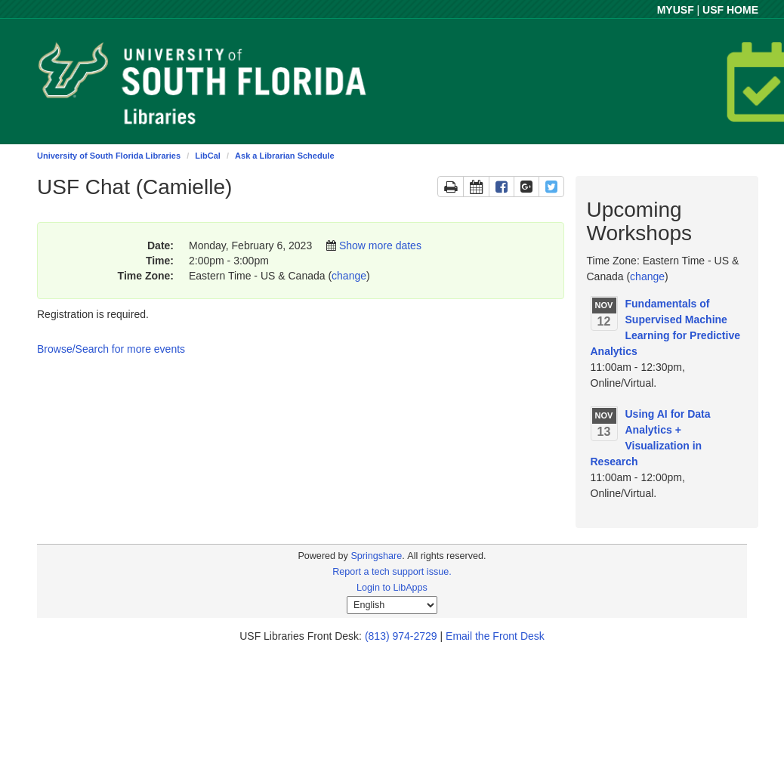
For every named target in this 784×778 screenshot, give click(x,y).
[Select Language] (392, 605)
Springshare (376, 556)
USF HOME (730, 10)
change (349, 276)
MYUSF (675, 10)
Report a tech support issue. (392, 572)
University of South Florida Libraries (109, 155)
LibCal (208, 155)
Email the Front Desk (495, 636)
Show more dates (380, 245)
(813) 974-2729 (401, 636)
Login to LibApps (392, 587)
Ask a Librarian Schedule (284, 155)
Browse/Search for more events (111, 349)
